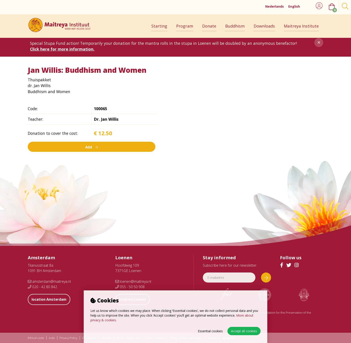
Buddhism (235, 24)
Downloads (264, 24)
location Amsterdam (51, 299)
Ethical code (36, 338)
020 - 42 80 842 (42, 286)
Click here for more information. (62, 49)
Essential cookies (210, 331)
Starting (159, 24)
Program (184, 24)
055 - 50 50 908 (130, 286)
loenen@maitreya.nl (133, 281)
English (294, 6)
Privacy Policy (68, 338)
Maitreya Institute (301, 24)
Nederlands (274, 6)
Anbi (52, 338)
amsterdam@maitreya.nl (49, 281)
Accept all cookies (244, 331)
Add (91, 147)
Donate (209, 24)
